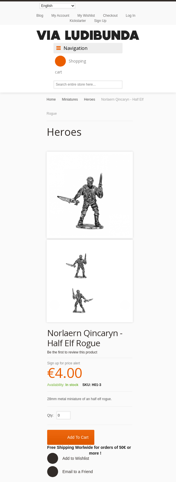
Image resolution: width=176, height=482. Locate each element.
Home (51, 99)
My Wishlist (86, 16)
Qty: (50, 415)
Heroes (89, 99)
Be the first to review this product (72, 352)
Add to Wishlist (75, 458)
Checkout (110, 16)
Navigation (75, 48)
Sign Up (100, 21)
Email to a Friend (77, 471)
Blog (39, 16)
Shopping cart (70, 65)
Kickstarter (78, 21)
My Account (60, 16)
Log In (130, 16)
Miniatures (70, 99)
